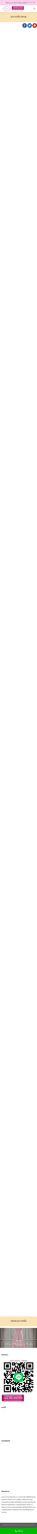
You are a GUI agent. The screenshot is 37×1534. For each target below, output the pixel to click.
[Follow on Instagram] (30, 2)
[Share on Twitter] (29, 25)
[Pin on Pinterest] (34, 25)
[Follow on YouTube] (33, 2)
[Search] (4, 2)
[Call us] (31, 2)
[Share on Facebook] (24, 25)
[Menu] (34, 8)
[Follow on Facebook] (28, 2)
